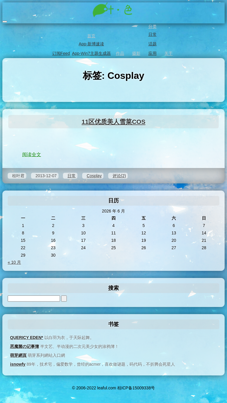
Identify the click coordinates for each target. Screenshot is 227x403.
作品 (119, 53)
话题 (152, 43)
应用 (152, 53)
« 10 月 (14, 262)
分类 (152, 26)
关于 (168, 53)
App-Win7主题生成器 (91, 53)
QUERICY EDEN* (26, 337)
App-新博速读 (91, 43)
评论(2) (119, 175)
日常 (152, 34)
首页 (90, 35)
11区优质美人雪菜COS (113, 121)
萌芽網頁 (18, 355)
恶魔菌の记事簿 (24, 346)
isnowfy (17, 364)
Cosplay (94, 175)
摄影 (135, 53)
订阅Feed (60, 53)
